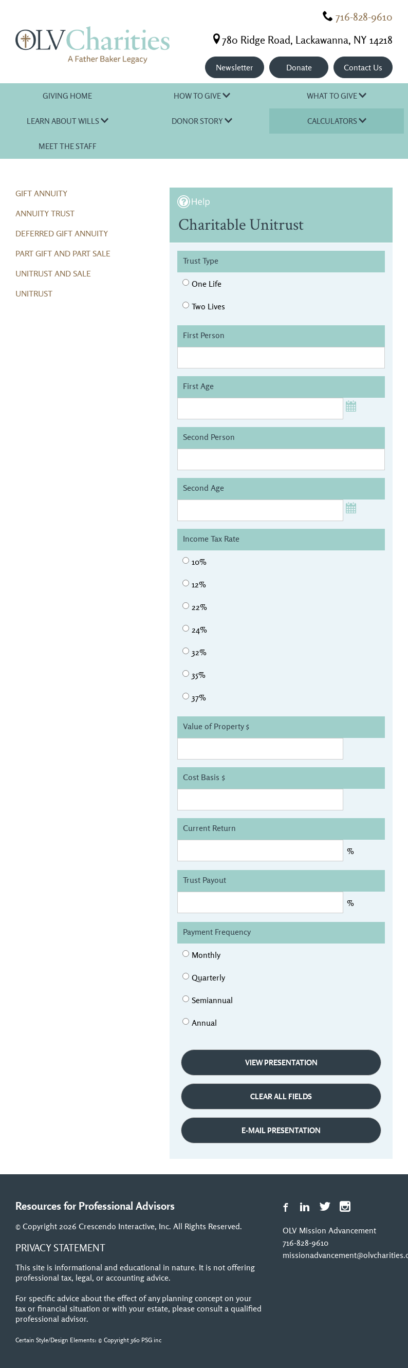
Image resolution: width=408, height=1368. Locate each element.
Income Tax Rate (211, 538)
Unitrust (33, 293)
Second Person (209, 437)
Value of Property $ (216, 726)
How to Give (202, 96)
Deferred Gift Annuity (61, 233)
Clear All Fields (281, 1096)
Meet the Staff (68, 146)
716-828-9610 (364, 16)
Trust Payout (204, 880)
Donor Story (202, 121)
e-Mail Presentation (281, 1130)
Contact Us (363, 67)
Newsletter (234, 67)
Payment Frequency (217, 932)
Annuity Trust (45, 213)
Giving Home (67, 96)
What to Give (336, 96)
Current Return (209, 828)
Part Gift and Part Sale (62, 253)
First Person (204, 335)
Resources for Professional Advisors (95, 1205)
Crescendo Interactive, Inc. (125, 1226)
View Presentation (281, 1062)
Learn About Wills (67, 121)
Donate (299, 67)
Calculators (336, 121)
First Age (198, 386)
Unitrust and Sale (53, 273)
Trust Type (200, 260)
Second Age (203, 488)
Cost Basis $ (204, 777)
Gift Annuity (41, 193)
